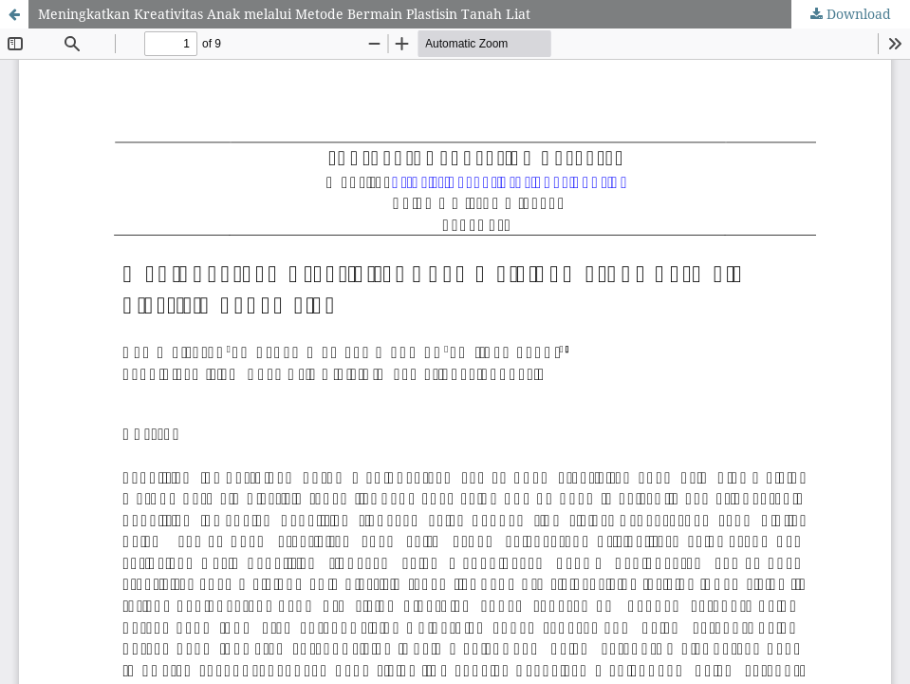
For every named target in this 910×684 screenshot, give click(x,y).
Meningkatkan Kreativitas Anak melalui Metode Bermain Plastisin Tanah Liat (284, 14)
